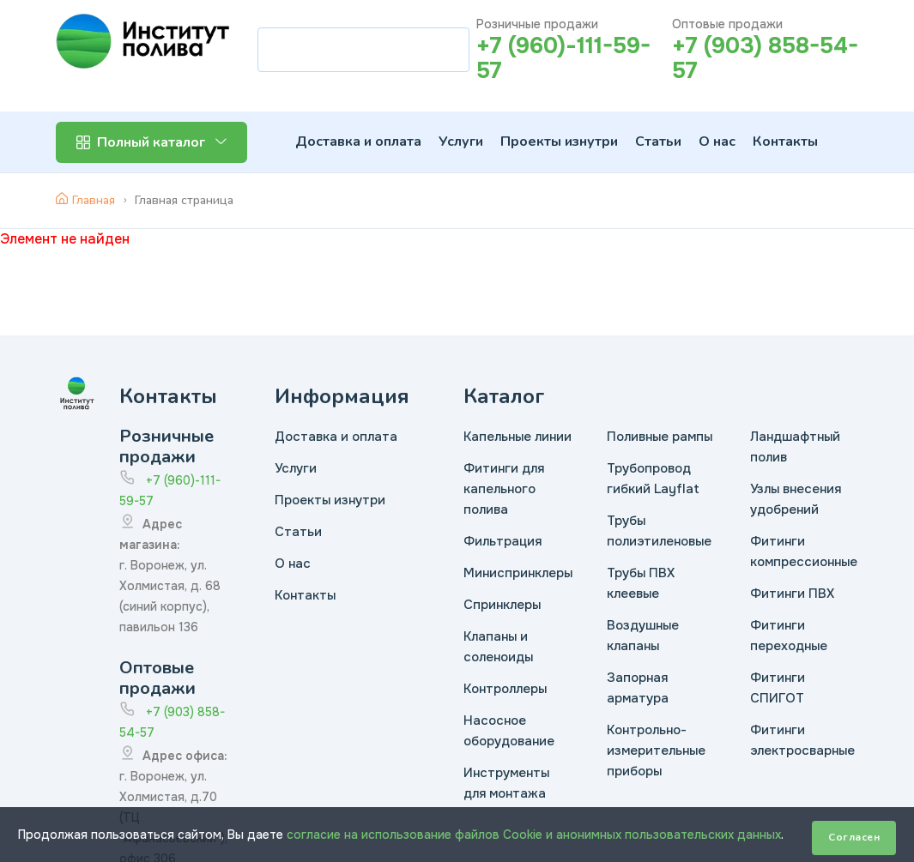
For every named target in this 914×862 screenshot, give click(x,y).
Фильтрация (502, 541)
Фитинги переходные (788, 635)
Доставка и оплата (358, 141)
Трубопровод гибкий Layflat (653, 478)
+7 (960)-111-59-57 (563, 58)
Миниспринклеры (517, 573)
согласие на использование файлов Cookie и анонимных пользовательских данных (534, 834)
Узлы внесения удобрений (795, 499)
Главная (85, 200)
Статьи (658, 141)
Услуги (461, 141)
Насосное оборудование (508, 731)
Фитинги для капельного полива (503, 489)
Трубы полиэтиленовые (659, 531)
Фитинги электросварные (802, 740)
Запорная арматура (638, 688)
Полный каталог (151, 142)
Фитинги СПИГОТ (777, 688)
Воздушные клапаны (643, 635)
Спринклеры (502, 604)
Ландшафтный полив (795, 447)
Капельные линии (517, 436)
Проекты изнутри (559, 141)
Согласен (854, 837)
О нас (717, 141)
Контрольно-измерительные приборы (656, 750)
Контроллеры (505, 688)
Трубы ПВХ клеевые (641, 583)
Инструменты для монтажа (506, 783)
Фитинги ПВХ (792, 593)
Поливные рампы (659, 436)
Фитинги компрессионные (803, 551)
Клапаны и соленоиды (498, 647)
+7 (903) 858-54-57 (765, 58)
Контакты (785, 141)
